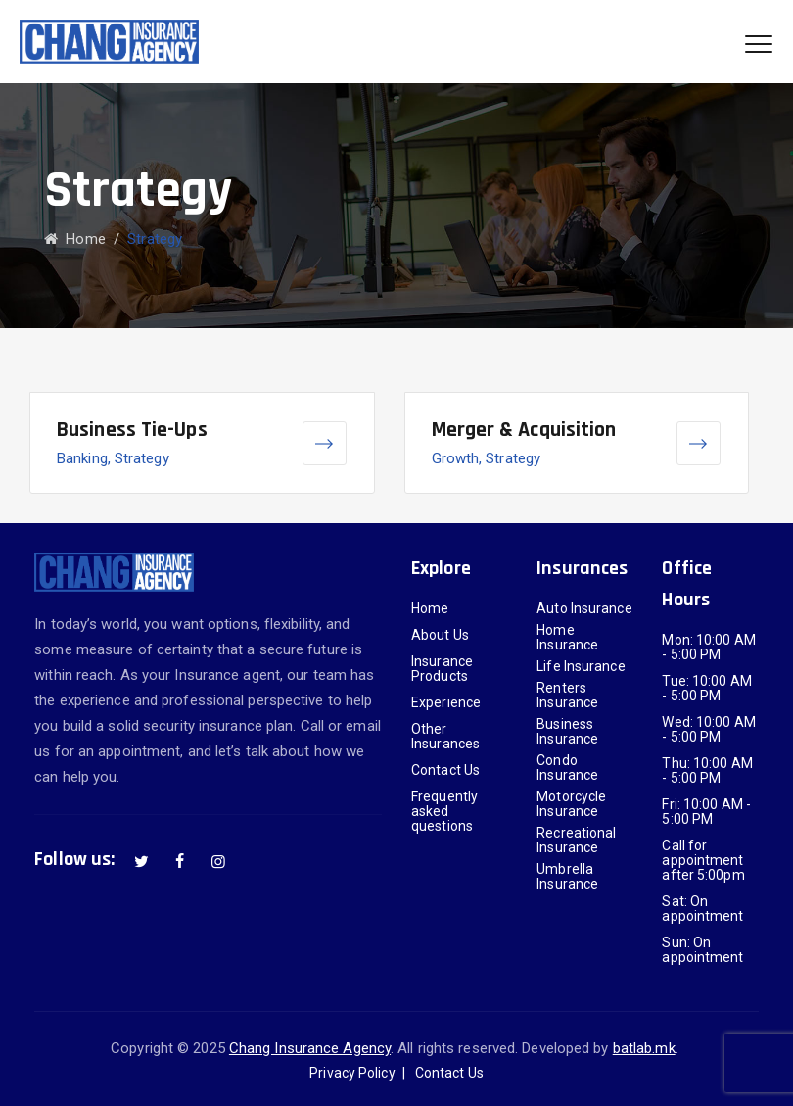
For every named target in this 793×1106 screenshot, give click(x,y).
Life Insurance (580, 666)
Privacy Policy (352, 1073)
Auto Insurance (583, 608)
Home (75, 239)
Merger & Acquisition (524, 430)
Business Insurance (567, 731)
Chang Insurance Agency (310, 1048)
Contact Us (445, 770)
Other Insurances (445, 736)
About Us (440, 635)
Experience (446, 703)
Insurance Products (442, 669)
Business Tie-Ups (132, 430)
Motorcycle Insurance (571, 804)
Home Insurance (567, 637)
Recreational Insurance (576, 840)
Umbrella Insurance (567, 876)
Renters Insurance (567, 695)
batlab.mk (644, 1048)
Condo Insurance (567, 768)
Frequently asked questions (444, 812)
